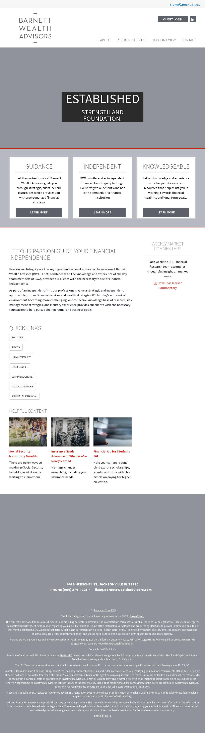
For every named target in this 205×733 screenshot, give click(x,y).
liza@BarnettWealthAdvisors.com (123, 589)
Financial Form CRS (105, 610)
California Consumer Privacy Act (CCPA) (119, 639)
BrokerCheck (137, 616)
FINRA (63, 655)
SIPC (69, 655)
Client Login (172, 19)
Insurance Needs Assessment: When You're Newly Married (69, 456)
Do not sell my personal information (113, 643)
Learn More (39, 212)
